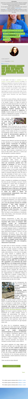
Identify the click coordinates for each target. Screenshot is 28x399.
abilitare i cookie (22, 380)
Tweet (23, 372)
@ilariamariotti (6, 63)
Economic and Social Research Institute (15, 309)
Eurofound (17, 81)
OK (6, 9)
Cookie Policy (18, 8)
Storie (12, 61)
